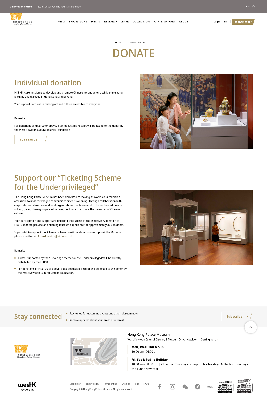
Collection (141, 21)
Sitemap (126, 383)
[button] (246, 6)
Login (217, 21)
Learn (125, 21)
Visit (62, 21)
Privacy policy (92, 383)
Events (96, 21)
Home (118, 42)
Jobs (137, 383)
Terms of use (110, 383)
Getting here (208, 339)
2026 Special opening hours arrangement (59, 6)
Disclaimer (75, 383)
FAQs (146, 383)
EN (225, 21)
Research (110, 21)
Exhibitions (78, 21)
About (184, 21)
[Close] (253, 6)
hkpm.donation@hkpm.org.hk (55, 236)
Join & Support (164, 21)
